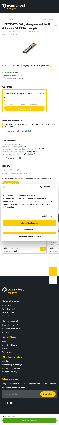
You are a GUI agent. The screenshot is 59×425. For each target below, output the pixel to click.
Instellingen (47, 216)
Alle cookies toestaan (29, 223)
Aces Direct (9, 337)
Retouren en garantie (11, 368)
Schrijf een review (10, 183)
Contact (5, 315)
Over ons (6, 341)
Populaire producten (11, 328)
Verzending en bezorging (13, 364)
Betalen (5, 361)
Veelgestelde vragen (11, 371)
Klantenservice (12, 357)
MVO (4, 348)
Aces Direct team (9, 344)
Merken (5, 332)
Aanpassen (30, 230)
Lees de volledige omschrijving (19, 131)
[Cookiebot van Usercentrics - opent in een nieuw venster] (40, 187)
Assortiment (10, 321)
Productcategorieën (10, 325)
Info (43, 249)
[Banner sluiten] (55, 187)
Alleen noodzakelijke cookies (29, 236)
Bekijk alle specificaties (15, 158)
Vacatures (6, 351)
